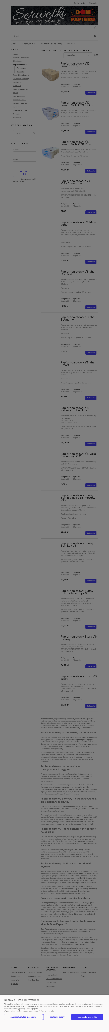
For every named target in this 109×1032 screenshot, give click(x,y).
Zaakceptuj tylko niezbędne (23, 1017)
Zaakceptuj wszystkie (87, 1017)
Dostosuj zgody (57, 1017)
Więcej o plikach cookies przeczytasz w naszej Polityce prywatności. (29, 1011)
